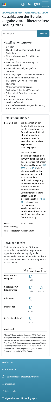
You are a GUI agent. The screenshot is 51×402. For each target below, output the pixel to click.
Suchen (43, 33)
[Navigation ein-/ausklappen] (45, 4)
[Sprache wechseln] (36, 4)
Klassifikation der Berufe (36, 13)
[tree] (25, 47)
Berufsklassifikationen (12, 13)
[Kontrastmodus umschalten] (23, 4)
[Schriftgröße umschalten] (29, 4)
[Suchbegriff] (19, 33)
